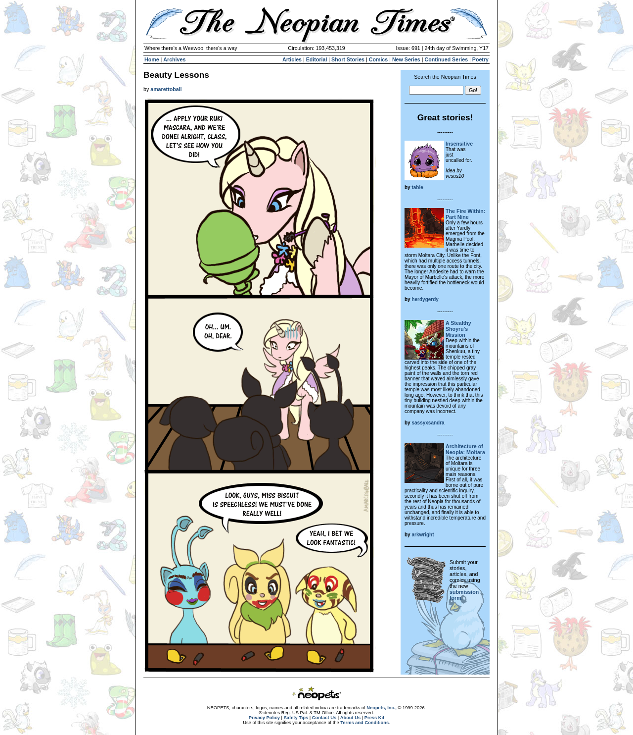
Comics (378, 59)
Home (151, 59)
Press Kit (374, 717)
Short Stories (347, 59)
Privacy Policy (264, 717)
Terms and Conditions (364, 722)
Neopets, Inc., (381, 707)
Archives (174, 59)
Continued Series (446, 59)
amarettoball (165, 89)
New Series (406, 59)
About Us (350, 717)
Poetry (480, 59)
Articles (292, 59)
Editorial (316, 59)
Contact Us (324, 717)
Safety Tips (296, 717)
